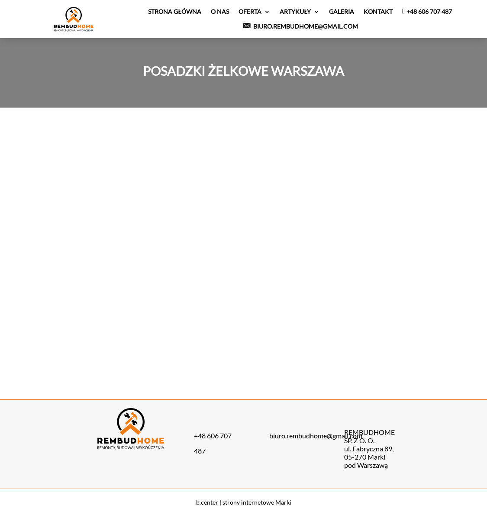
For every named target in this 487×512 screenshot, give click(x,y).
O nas (220, 11)
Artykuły (295, 11)
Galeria (341, 11)
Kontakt (378, 11)
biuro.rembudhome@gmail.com (315, 435)
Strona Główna (174, 11)
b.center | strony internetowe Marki (243, 502)
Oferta (250, 11)
